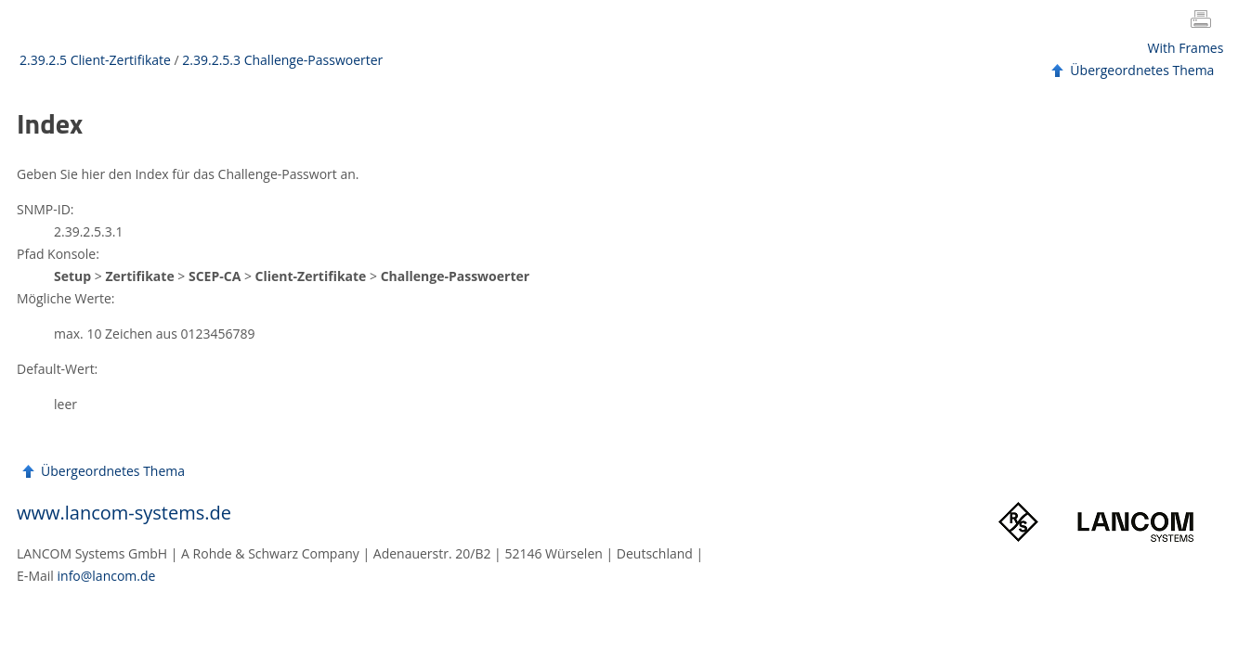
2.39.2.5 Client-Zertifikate (95, 60)
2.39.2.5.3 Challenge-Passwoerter (282, 60)
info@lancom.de (107, 575)
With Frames (1186, 48)
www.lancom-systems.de (124, 512)
